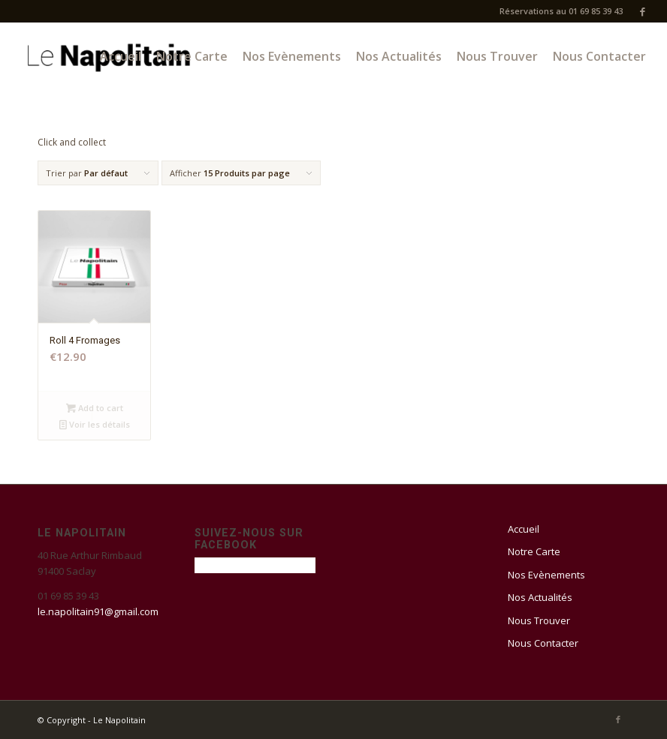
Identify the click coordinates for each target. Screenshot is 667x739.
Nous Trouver (539, 620)
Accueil (523, 529)
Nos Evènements (546, 574)
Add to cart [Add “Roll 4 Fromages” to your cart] (94, 408)
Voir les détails (94, 424)
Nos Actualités (540, 597)
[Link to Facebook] (642, 11)
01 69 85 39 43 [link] (68, 595)
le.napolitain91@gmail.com (98, 611)
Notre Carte (534, 551)
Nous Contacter (543, 643)
